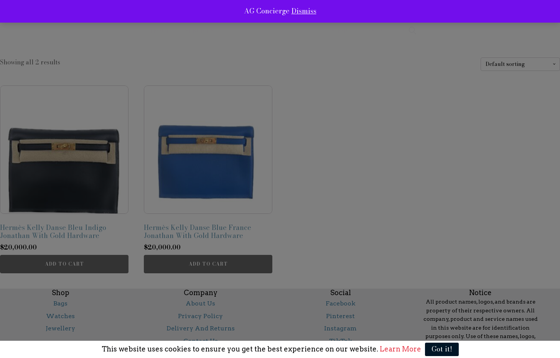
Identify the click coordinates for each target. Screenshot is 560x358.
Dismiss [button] (304, 11)
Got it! (442, 349)
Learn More (399, 349)
